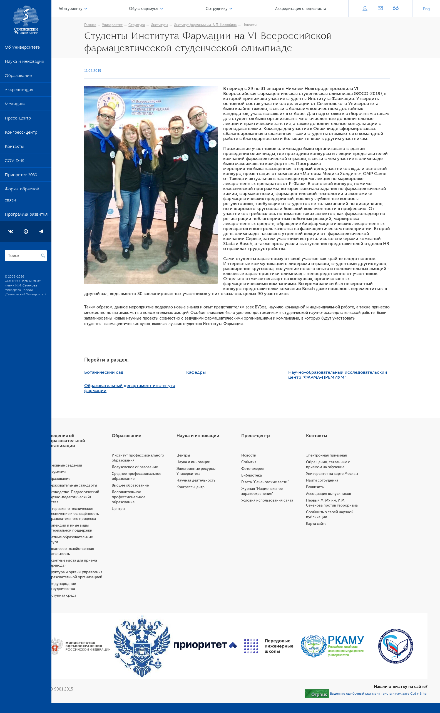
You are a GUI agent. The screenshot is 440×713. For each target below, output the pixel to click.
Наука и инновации (24, 62)
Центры (143, 514)
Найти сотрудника (332, 485)
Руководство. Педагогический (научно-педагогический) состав (98, 497)
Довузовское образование (159, 472)
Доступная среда (91, 610)
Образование (18, 77)
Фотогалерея (267, 469)
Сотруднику (227, 9)
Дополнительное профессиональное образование (153, 502)
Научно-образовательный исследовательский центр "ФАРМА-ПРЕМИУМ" (352, 375)
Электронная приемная (336, 455)
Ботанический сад (118, 372)
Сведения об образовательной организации (95, 440)
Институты (174, 25)
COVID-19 (14, 162)
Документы (86, 472)
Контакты (14, 147)
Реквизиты (325, 492)
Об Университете (22, 48)
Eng (426, 9)
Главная (105, 25)
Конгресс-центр (21, 133)
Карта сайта (326, 534)
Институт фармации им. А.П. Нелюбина (220, 25)
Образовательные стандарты (101, 485)
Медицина (15, 105)
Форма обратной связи (22, 195)
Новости (264, 25)
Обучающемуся (161, 9)
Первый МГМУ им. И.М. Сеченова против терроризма (335, 510)
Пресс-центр (18, 119)
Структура (151, 25)
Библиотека (266, 475)
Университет (127, 25)
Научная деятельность (215, 480)
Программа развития (26, 215)
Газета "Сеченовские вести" (280, 482)
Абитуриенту (96, 9)
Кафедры (210, 372)
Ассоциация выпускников (338, 499)
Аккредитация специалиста (303, 9)
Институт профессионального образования (154, 460)
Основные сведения (94, 465)
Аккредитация (19, 91)
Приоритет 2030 (21, 176)
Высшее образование (154, 490)
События (264, 462)
